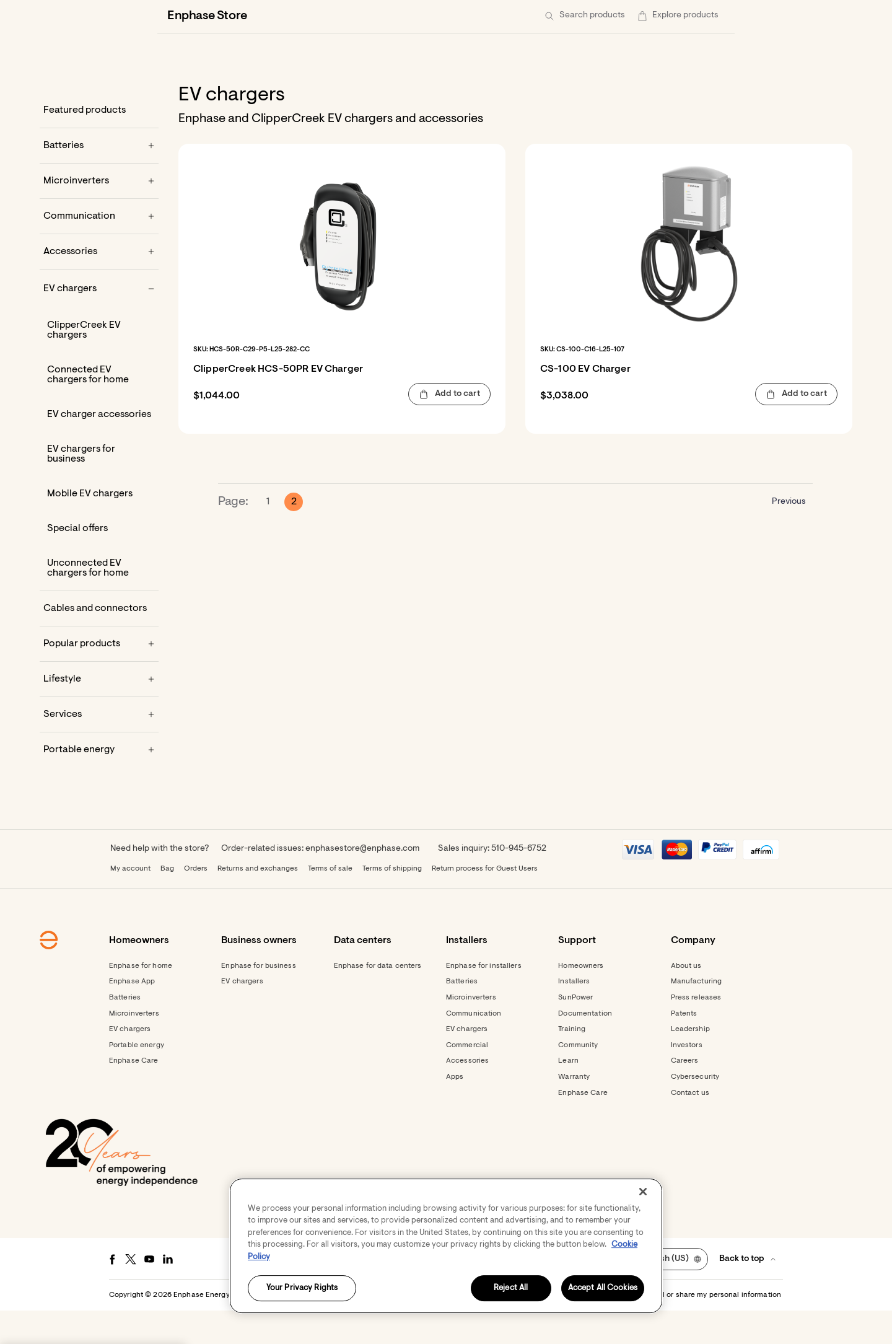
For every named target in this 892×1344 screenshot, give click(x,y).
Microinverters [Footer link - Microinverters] (134, 1047)
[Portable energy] (99, 783)
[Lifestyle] (99, 713)
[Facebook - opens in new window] (112, 1292)
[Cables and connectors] (99, 642)
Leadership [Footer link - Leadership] (690, 1062)
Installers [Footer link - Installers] (574, 1015)
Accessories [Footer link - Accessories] (467, 1094)
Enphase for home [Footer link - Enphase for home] (140, 999)
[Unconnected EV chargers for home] (99, 602)
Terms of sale (330, 902)
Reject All (511, 1289)
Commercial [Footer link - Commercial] (467, 1079)
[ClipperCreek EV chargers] (99, 364)
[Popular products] (99, 677)
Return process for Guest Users (485, 902)
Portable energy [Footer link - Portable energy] (136, 1079)
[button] (701, 16)
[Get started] (604, 16)
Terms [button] (444, 1328)
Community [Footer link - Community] (578, 1079)
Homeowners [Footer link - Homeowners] (580, 999)
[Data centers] (387, 16)
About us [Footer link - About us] (686, 999)
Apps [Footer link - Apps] (454, 1110)
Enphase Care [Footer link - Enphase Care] (133, 1094)
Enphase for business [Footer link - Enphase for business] (258, 999)
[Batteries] (99, 179)
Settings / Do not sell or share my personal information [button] (686, 1328)
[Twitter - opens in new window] (130, 1292)
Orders (196, 902)
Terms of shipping (392, 902)
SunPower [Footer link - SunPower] (575, 1031)
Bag (167, 902)
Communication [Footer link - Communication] (474, 1047)
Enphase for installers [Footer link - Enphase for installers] (484, 999)
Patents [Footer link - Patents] (684, 1047)
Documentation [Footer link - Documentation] (585, 1047)
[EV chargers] (99, 322)
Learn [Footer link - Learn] (568, 1094)
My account (130, 902)
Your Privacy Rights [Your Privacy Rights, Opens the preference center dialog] (302, 1289)
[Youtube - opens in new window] (149, 1292)
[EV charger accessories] (99, 448)
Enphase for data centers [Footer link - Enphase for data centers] (378, 999)
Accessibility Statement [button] (541, 1328)
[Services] (99, 748)
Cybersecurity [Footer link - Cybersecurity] (695, 1110)
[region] (446, 1246)
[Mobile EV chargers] (99, 527)
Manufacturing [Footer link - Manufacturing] (696, 1015)
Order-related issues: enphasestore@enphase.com (320, 882)
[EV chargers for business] (99, 488)
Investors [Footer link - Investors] (686, 1079)
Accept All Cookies (602, 1289)
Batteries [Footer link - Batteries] (125, 1031)
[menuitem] (662, 16)
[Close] (643, 1191)
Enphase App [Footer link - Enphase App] (132, 1015)
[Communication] (99, 250)
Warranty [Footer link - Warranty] (574, 1110)
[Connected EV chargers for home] (99, 408)
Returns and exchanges (257, 902)
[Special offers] (99, 562)
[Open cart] (662, 16)
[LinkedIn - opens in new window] (168, 1292)
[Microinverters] (99, 214)
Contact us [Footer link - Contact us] (690, 1126)
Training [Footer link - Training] (571, 1062)
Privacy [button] (477, 1328)
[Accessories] (99, 285)
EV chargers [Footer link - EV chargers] (130, 1062)
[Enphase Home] (174, 16)
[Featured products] (99, 144)
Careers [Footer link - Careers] (685, 1094)
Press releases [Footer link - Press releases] (696, 1031)
